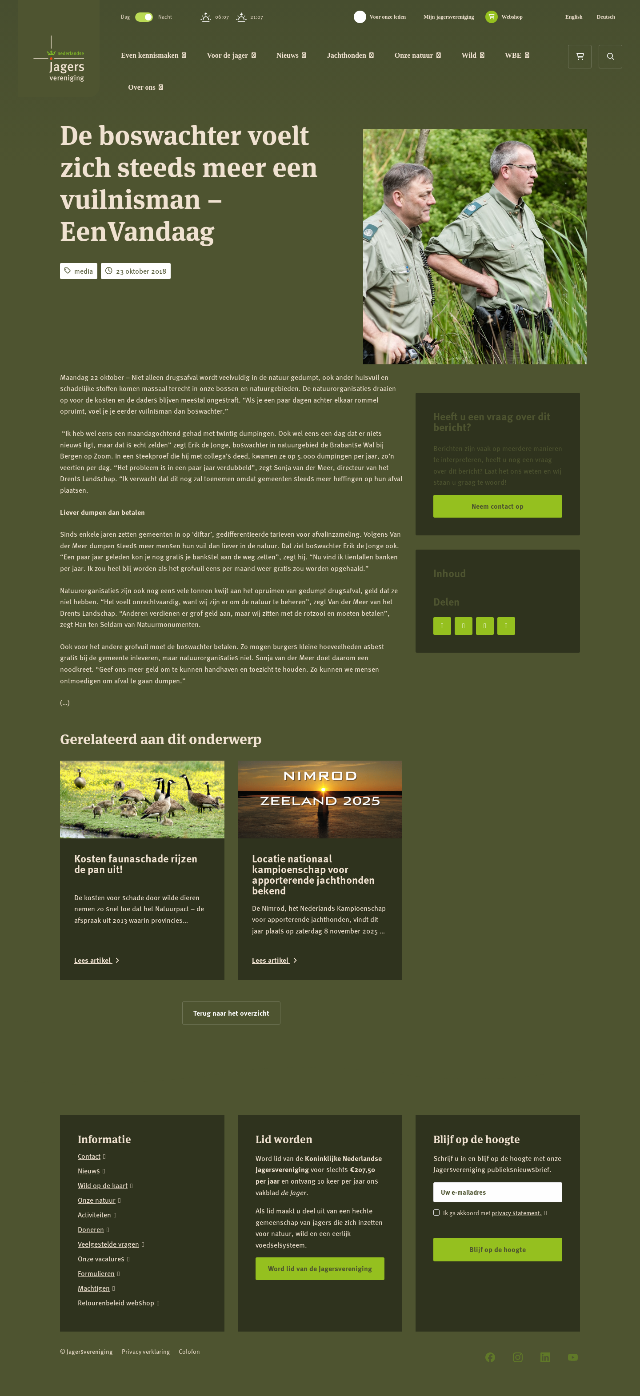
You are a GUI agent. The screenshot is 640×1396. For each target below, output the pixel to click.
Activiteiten (94, 1215)
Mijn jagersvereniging (449, 17)
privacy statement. (517, 1212)
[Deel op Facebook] (442, 626)
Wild (473, 55)
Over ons (146, 87)
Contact (89, 1156)
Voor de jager (232, 55)
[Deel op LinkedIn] (485, 626)
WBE (518, 55)
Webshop (512, 17)
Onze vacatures (101, 1259)
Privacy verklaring (146, 1351)
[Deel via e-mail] (506, 626)
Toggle (145, 17)
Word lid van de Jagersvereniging (320, 1268)
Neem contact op (498, 506)
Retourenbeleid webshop (116, 1303)
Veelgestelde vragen (108, 1244)
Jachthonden (351, 55)
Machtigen (94, 1288)
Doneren (91, 1229)
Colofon (189, 1351)
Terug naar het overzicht (231, 1013)
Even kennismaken (154, 55)
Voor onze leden (388, 17)
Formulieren (96, 1273)
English (574, 17)
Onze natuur (419, 55)
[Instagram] (518, 1357)
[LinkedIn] (545, 1357)
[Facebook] (490, 1357)
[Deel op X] (463, 626)
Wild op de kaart (103, 1185)
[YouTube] (573, 1357)
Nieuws (292, 55)
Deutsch (606, 17)
